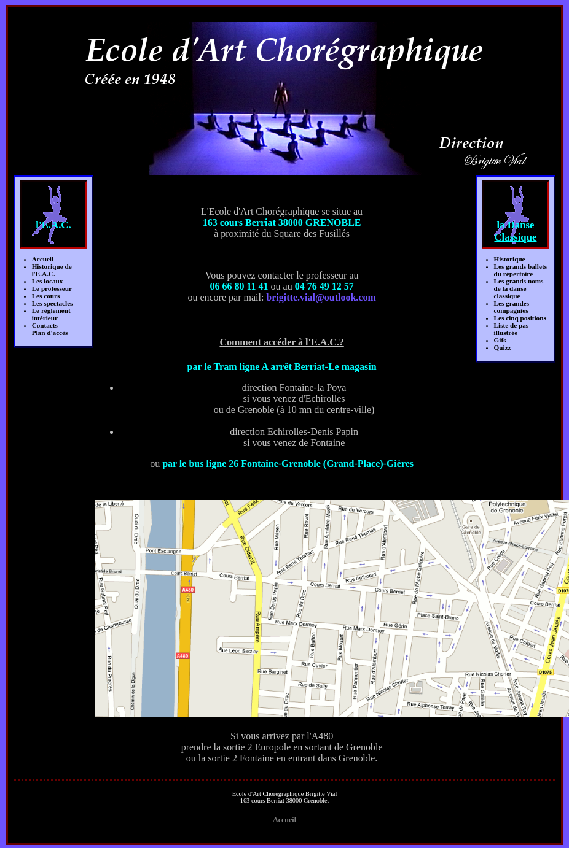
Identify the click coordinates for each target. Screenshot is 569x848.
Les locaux (47, 281)
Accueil (42, 259)
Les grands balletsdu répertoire (520, 270)
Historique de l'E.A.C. (52, 270)
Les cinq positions (520, 318)
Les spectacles (52, 303)
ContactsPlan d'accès (50, 329)
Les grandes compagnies (512, 306)
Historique (509, 259)
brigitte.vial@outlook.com (320, 297)
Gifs (500, 340)
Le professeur (52, 288)
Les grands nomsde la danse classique (519, 288)
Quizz (502, 347)
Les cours (46, 295)
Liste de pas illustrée (511, 329)
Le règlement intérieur (51, 314)
